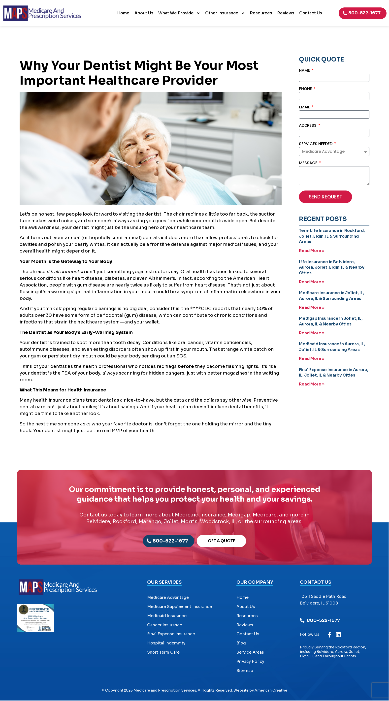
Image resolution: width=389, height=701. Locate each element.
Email (305, 107)
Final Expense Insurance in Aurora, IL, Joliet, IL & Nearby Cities (333, 372)
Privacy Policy (250, 662)
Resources (261, 13)
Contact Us (310, 13)
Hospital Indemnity (166, 643)
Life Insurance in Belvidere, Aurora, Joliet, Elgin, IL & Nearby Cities (331, 267)
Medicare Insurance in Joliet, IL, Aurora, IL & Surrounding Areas (331, 295)
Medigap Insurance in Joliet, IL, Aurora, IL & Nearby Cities (330, 321)
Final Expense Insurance (171, 634)
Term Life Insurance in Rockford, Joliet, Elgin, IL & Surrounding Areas (332, 236)
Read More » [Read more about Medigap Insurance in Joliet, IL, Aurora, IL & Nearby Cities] (311, 333)
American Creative (271, 691)
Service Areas (250, 652)
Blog (241, 643)
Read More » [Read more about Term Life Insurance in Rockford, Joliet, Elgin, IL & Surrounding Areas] (311, 251)
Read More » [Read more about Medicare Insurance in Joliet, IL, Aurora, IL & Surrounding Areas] (311, 307)
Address (308, 126)
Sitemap (244, 671)
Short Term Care (163, 652)
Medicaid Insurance (167, 616)
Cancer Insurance (164, 625)
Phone (306, 89)
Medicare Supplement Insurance (179, 607)
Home (123, 13)
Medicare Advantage (168, 598)
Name (305, 70)
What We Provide (179, 13)
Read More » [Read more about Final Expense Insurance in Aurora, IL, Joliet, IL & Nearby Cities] (311, 384)
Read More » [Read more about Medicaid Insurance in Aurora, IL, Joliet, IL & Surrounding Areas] (311, 358)
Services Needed (316, 144)
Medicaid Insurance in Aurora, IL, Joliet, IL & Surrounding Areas (332, 347)
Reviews (285, 13)
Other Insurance (225, 13)
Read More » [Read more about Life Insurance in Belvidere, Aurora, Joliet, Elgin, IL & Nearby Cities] (311, 282)
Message (308, 163)
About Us (143, 13)
